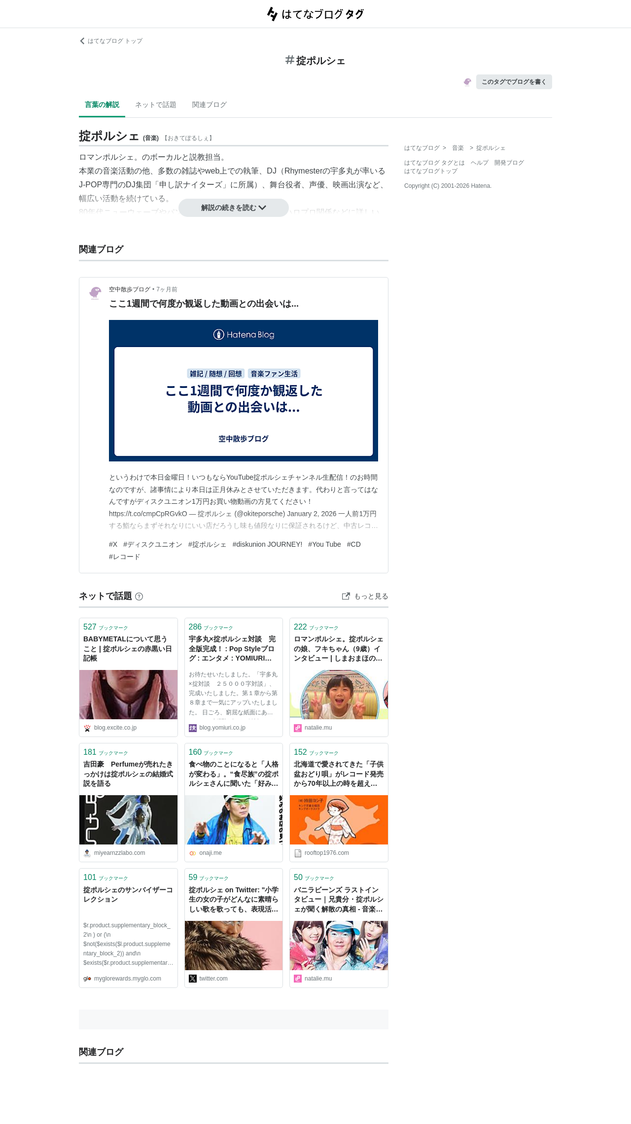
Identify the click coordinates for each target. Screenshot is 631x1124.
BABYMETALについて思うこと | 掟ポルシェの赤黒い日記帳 (127, 648)
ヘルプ (480, 162)
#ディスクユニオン (152, 544)
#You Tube (324, 544)
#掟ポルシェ (207, 544)
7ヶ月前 (166, 289)
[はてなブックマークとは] (139, 596)
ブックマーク (105, 627)
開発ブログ (509, 162)
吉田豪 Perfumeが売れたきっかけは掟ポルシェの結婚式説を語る (128, 773)
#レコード (124, 557)
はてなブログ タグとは (434, 162)
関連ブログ (209, 104)
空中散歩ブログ (129, 289)
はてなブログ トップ (110, 40)
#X (113, 544)
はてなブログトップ (430, 171)
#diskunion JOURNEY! (268, 544)
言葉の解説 (102, 104)
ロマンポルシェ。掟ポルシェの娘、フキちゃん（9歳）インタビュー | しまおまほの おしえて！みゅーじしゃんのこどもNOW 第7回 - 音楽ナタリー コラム (339, 649)
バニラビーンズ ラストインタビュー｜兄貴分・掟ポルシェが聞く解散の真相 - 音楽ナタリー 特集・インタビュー (339, 900)
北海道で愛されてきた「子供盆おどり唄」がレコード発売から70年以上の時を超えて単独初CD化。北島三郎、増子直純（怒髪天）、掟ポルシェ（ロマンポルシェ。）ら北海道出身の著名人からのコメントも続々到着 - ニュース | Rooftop (339, 774)
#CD (354, 544)
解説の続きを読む (233, 207)
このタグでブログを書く (514, 81)
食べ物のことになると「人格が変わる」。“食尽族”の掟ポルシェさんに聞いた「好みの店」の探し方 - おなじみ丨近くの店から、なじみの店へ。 (234, 774)
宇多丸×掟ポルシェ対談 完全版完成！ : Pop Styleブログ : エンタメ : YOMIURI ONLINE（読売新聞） (232, 649)
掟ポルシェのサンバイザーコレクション (128, 895)
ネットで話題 (155, 104)
